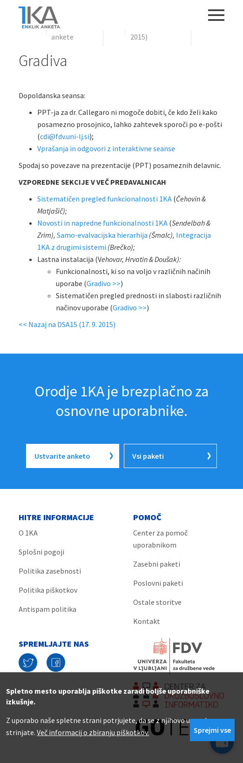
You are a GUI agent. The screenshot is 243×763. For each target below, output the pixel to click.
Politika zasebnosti (50, 571)
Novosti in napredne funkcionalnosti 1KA (102, 223)
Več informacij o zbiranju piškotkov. (93, 732)
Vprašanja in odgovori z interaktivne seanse (106, 148)
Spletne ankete (63, 30)
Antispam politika (47, 609)
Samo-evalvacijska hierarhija (102, 235)
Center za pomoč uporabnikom (160, 538)
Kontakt (146, 621)
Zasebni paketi (156, 564)
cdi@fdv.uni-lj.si (64, 136)
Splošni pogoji (41, 551)
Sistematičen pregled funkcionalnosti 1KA (104, 198)
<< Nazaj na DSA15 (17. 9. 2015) (67, 324)
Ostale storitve (157, 602)
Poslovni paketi (158, 583)
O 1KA (28, 532)
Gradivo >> (104, 283)
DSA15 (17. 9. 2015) (150, 30)
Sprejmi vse (212, 730)
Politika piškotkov (48, 590)
